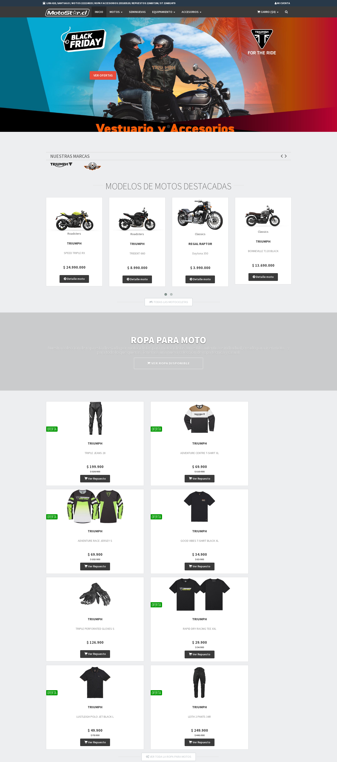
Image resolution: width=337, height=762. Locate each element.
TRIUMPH (74, 245)
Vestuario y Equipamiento (124, 702)
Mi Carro (198, 691)
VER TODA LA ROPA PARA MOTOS (168, 582)
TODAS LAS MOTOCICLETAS (168, 303)
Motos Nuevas (117, 691)
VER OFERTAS (103, 77)
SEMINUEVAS (137, 12)
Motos (116, 12)
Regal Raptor (200, 245)
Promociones (159, 691)
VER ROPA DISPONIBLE (168, 365)
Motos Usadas (117, 697)
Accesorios (191, 12)
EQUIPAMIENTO (163, 12)
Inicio (99, 12)
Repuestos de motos (121, 708)
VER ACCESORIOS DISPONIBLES (169, 639)
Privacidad (157, 697)
